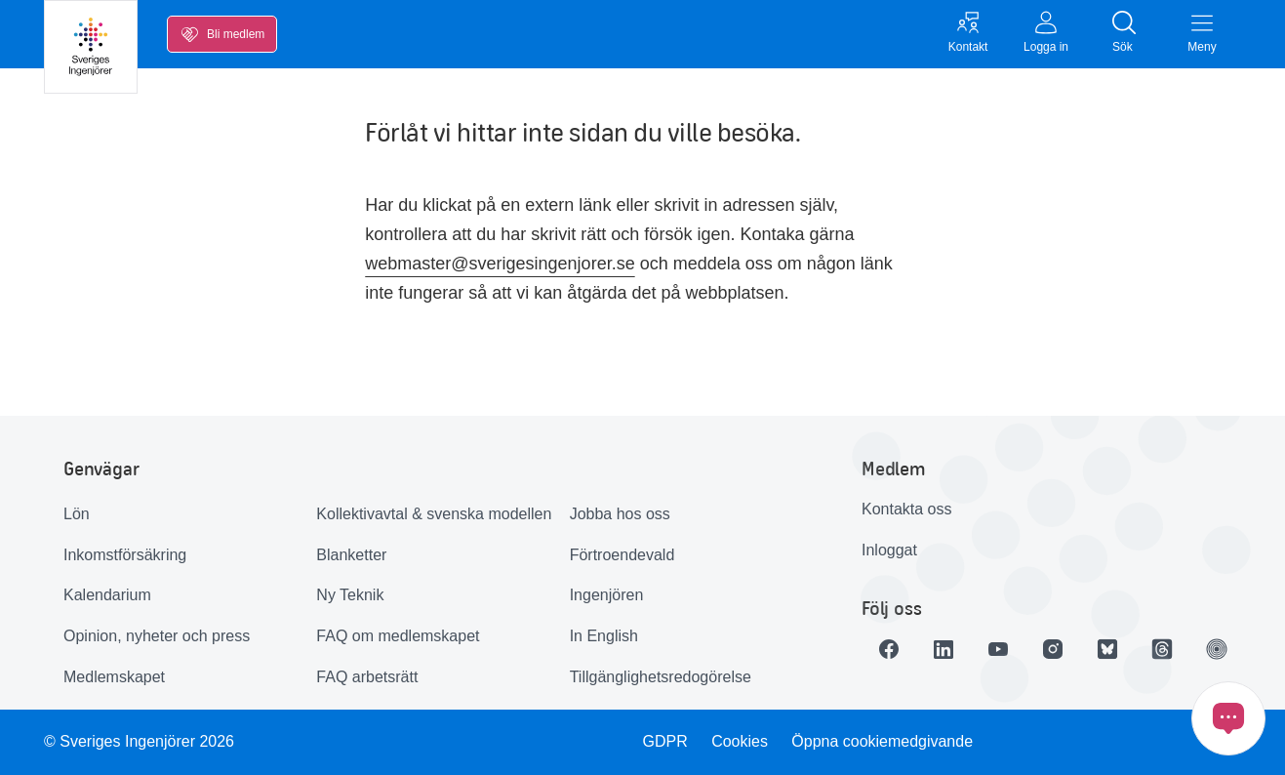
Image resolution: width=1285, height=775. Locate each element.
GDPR (665, 741)
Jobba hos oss (620, 514)
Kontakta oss (907, 509)
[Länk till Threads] (1162, 649)
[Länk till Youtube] (998, 649)
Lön (76, 514)
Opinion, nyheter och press (156, 636)
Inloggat (889, 550)
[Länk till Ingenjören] (1216, 649)
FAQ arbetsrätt (367, 677)
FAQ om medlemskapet (397, 636)
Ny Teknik (349, 595)
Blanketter (351, 555)
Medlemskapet (114, 677)
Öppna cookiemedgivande (882, 741)
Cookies (739, 741)
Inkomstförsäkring (124, 555)
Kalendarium (107, 595)
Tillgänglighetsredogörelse (660, 677)
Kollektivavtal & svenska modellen (433, 514)
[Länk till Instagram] (1052, 649)
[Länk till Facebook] (888, 649)
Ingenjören (607, 595)
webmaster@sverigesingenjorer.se (499, 263)
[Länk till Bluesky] (1107, 649)
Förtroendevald (622, 555)
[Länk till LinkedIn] (943, 649)
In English (604, 636)
